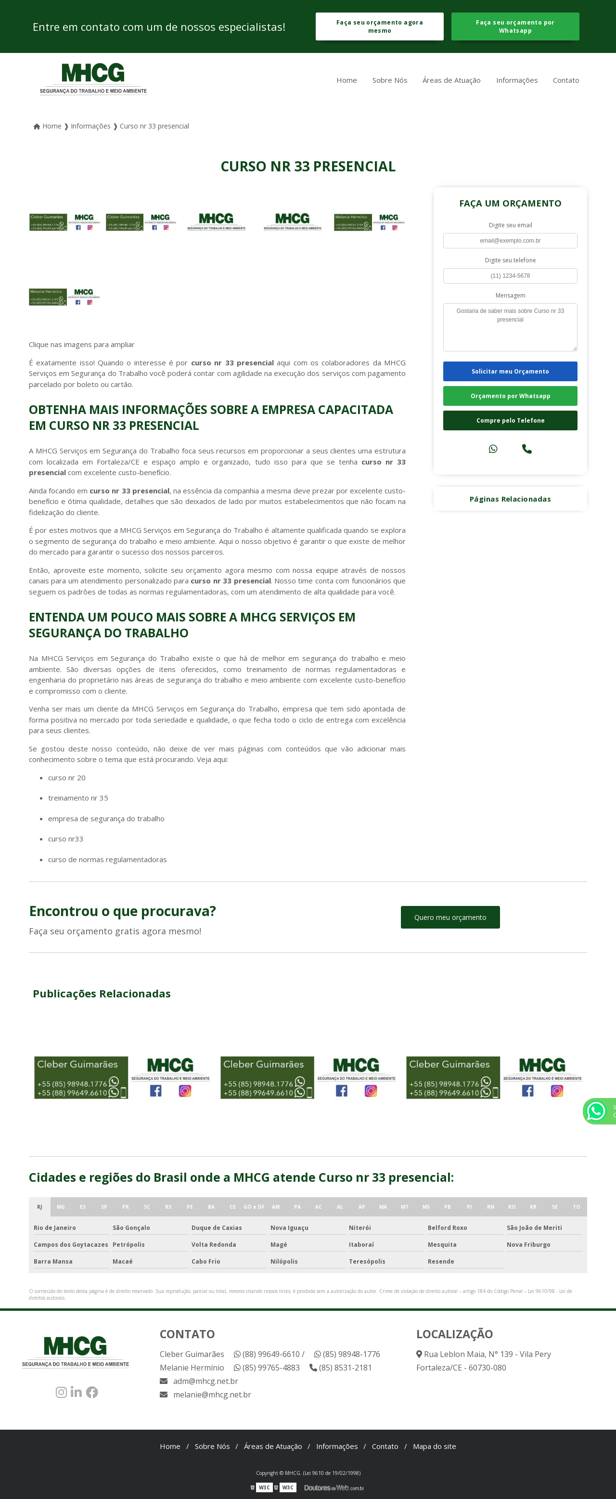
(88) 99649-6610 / (269, 1354)
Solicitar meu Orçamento (510, 371)
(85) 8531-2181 (340, 1367)
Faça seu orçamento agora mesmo (379, 26)
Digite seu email (510, 225)
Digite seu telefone (510, 260)
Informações (517, 80)
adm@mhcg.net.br (199, 1381)
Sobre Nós (390, 80)
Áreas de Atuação (452, 80)
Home (346, 80)
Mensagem (511, 295)
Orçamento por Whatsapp (511, 396)
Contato (566, 80)
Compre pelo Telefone (510, 420)
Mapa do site (434, 1446)
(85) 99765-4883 (267, 1367)
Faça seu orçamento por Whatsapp (515, 26)
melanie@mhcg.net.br (205, 1394)
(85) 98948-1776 (347, 1354)
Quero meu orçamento (450, 917)
